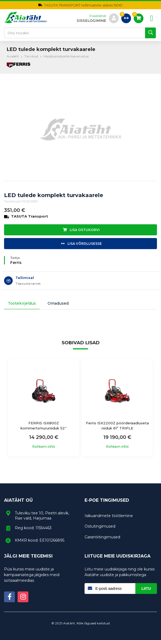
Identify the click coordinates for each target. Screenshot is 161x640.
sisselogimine (91, 20)
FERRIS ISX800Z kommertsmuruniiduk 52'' (44, 425)
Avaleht (13, 56)
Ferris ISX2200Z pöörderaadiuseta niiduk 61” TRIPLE (117, 425)
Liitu (146, 588)
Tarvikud (31, 56)
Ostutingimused (100, 526)
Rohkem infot (43, 446)
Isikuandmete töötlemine (109, 515)
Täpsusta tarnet (28, 283)
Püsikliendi (97, 16)
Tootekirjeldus (22, 303)
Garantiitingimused (102, 537)
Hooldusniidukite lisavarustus (66, 56)
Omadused (58, 303)
